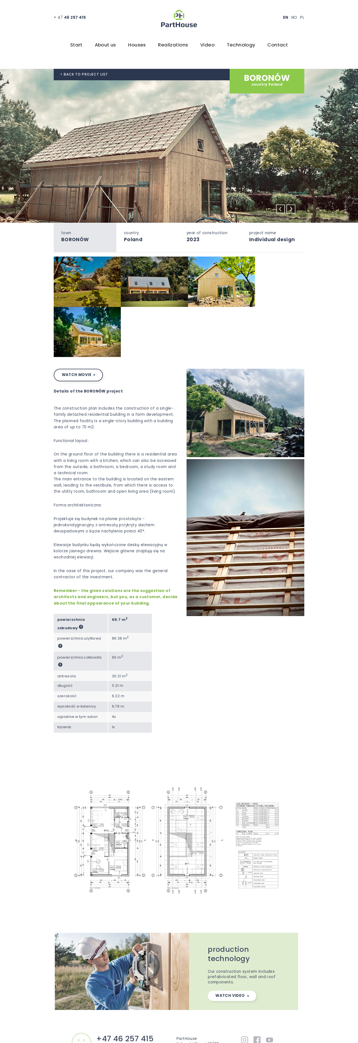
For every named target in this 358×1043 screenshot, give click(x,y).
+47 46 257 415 (125, 985)
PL (302, 17)
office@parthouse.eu (117, 992)
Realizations (173, 45)
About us (105, 45)
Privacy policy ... (220, 1031)
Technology (241, 45)
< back (84, 74)
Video (207, 45)
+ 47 (70, 17)
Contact (277, 45)
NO (294, 17)
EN (285, 17)
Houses (137, 45)
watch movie (76, 321)
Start (76, 45)
